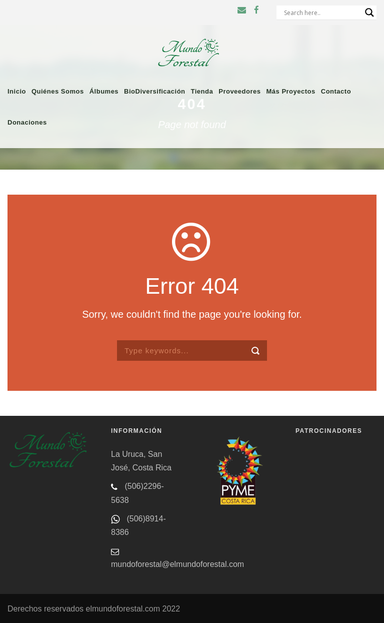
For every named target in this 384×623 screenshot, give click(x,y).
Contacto (336, 91)
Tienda (202, 91)
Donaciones (27, 122)
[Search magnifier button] (369, 13)
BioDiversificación (154, 91)
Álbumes (104, 91)
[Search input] (322, 13)
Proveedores (239, 91)
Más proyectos (290, 91)
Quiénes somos (58, 91)
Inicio (17, 91)
